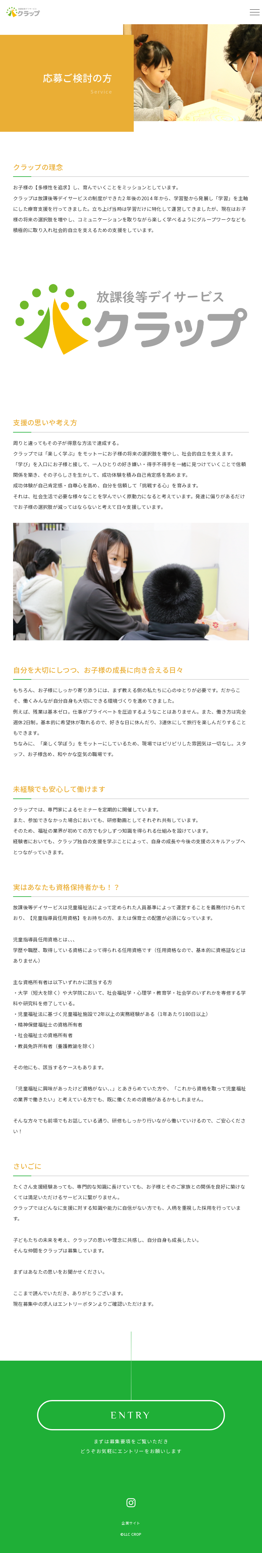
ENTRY (131, 1415)
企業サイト (131, 1522)
